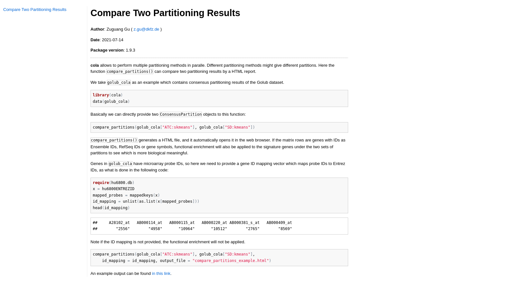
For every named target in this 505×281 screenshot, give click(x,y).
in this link (161, 273)
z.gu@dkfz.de (146, 29)
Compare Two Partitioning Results (34, 9)
